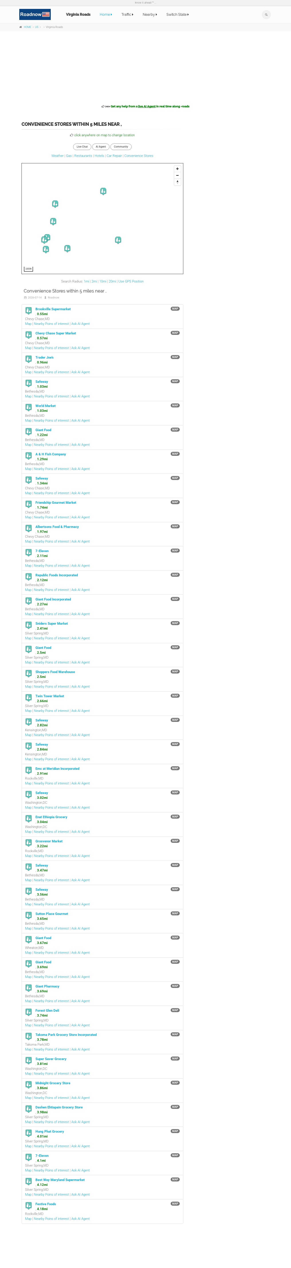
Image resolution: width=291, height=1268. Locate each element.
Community (121, 146)
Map (28, 324)
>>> (145, 106)
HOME (27, 27)
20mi (112, 281)
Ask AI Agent (80, 324)
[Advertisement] (146, 67)
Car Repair (114, 156)
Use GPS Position (131, 281)
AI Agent (101, 146)
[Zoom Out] (177, 175)
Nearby (150, 14)
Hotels (99, 156)
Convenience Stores (138, 156)
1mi (86, 281)
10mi (102, 281)
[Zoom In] (177, 169)
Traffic (127, 14)
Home (106, 14)
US (36, 27)
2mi (94, 281)
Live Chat (82, 146)
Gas (69, 156)
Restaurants (83, 156)
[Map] (103, 218)
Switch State (177, 14)
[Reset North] (177, 182)
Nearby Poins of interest (51, 324)
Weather (57, 156)
